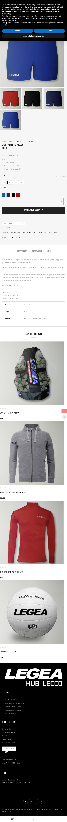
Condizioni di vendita (8, 743)
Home (4, 142)
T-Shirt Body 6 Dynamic (11, 572)
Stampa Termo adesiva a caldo (15, 703)
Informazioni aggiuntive (41, 251)
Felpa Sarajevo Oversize (13, 492)
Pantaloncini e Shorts (21, 232)
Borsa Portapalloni (10, 413)
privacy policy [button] (23, 7)
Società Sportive (10, 700)
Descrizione (22, 251)
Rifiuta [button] (17, 31)
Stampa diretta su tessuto (13, 710)
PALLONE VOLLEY (8, 652)
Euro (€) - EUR (7, 223)
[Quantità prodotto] (9, 201)
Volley (55, 232)
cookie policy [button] (6, 14)
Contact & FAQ (7, 729)
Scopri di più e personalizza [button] (33, 36)
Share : (4, 237)
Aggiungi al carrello (33, 210)
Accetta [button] (49, 31)
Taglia (4, 175)
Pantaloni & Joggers (36, 232)
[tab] (22, 251)
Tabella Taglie (6, 739)
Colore (4, 188)
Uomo (10, 142)
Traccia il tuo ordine (8, 732)
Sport (45, 232)
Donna (11, 232)
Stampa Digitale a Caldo (13, 707)
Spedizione (5, 736)
